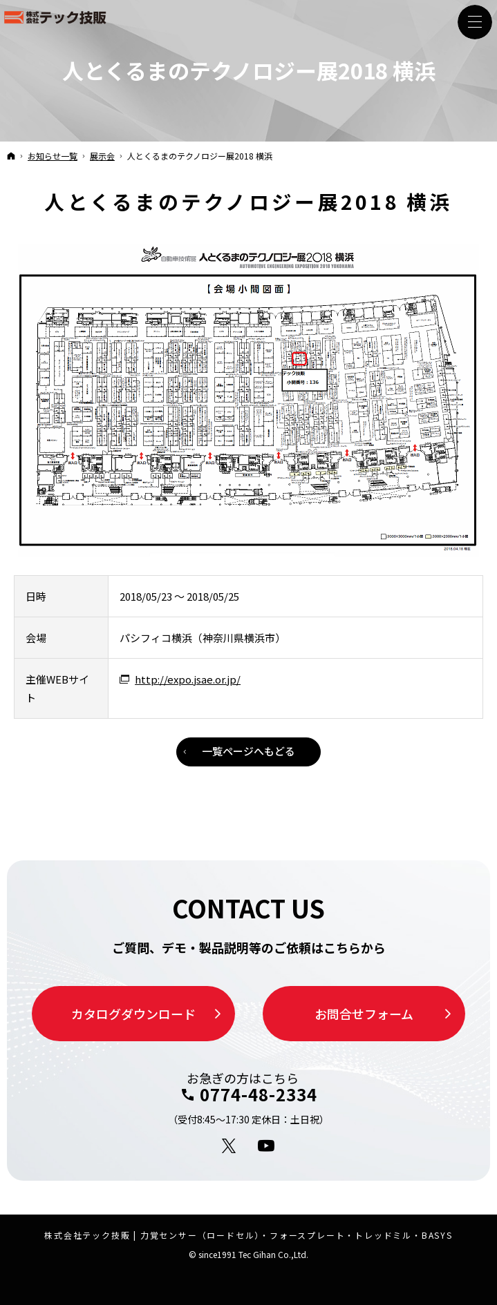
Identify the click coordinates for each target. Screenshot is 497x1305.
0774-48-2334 (258, 1094)
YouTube (267, 1146)
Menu (475, 22)
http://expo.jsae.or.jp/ (188, 679)
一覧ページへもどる (248, 751)
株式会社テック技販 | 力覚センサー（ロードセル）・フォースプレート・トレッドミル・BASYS (248, 1235)
